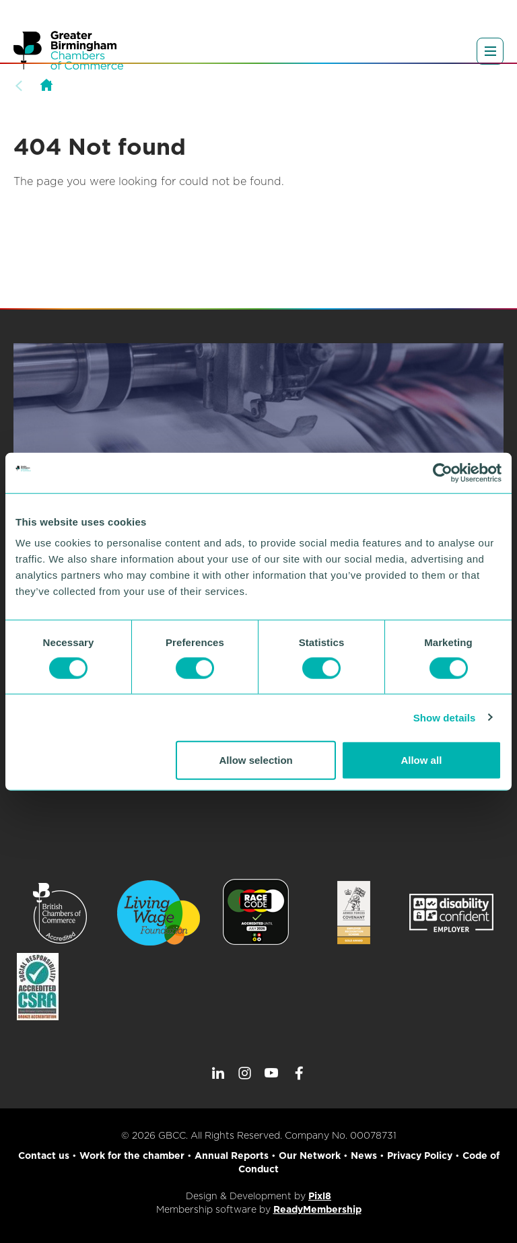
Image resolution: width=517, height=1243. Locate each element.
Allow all (421, 760)
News (364, 1155)
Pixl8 (319, 1196)
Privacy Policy (419, 1155)
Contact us (43, 1155)
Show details (444, 717)
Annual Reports (232, 1155)
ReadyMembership (317, 1209)
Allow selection (256, 760)
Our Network (310, 1155)
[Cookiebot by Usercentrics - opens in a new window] (443, 472)
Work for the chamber (131, 1155)
